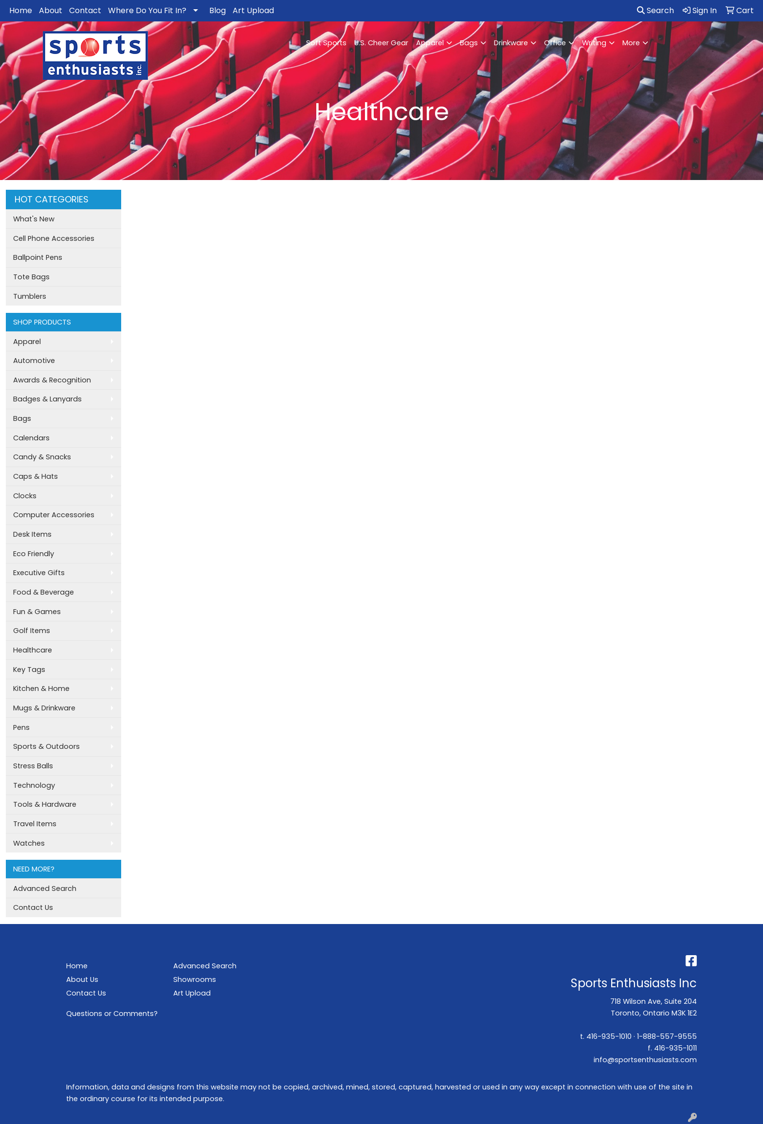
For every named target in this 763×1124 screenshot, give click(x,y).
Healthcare (32, 650)
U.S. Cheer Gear (381, 43)
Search (655, 10)
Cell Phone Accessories (53, 238)
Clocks (24, 496)
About (50, 10)
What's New (33, 219)
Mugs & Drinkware (44, 708)
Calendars (31, 438)
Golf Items (31, 630)
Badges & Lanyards (47, 399)
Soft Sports (326, 43)
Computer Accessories (53, 515)
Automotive (34, 360)
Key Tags (29, 669)
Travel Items (34, 824)
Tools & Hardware (44, 804)
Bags (469, 43)
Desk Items (32, 534)
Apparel (430, 43)
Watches (29, 843)
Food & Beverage (43, 592)
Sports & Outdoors (46, 746)
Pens (21, 727)
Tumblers (29, 296)
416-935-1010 (609, 1036)
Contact (85, 10)
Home (20, 10)
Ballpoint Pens (37, 257)
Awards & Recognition (52, 380)
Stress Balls (33, 766)
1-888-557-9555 (667, 1036)
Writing (594, 43)
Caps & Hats (35, 476)
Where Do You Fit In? (147, 10)
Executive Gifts (39, 573)
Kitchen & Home (41, 688)
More (631, 43)
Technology (34, 785)
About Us (82, 979)
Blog (217, 10)
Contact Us (33, 907)
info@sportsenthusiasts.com (645, 1060)
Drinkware (511, 43)
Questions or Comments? (112, 1013)
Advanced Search (44, 888)
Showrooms (194, 979)
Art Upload (253, 10)
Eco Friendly (33, 554)
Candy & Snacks (42, 457)
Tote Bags (31, 277)
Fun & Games (37, 611)
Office (555, 43)
